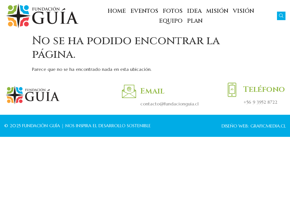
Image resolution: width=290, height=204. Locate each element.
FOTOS (172, 11)
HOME (117, 11)
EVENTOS (144, 11)
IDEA (194, 11)
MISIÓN (217, 11)
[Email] (129, 91)
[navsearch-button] (281, 16)
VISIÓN (243, 11)
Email (152, 91)
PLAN (195, 21)
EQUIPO (170, 21)
